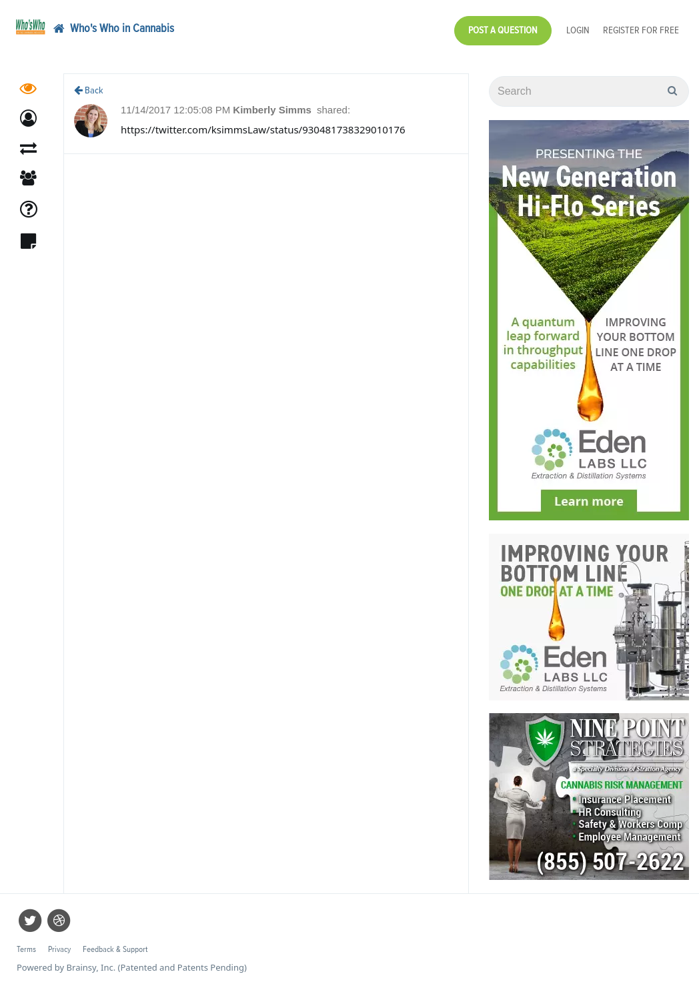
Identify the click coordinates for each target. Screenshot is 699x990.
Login (578, 30)
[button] (28, 118)
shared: (333, 109)
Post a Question (503, 30)
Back (88, 90)
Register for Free (641, 30)
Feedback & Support (115, 949)
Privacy (59, 949)
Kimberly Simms (273, 109)
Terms (26, 949)
